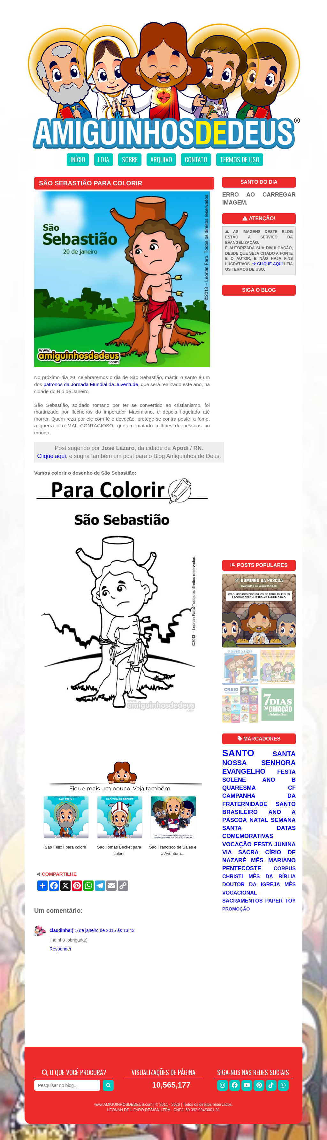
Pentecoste (241, 868)
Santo (238, 753)
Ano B (279, 780)
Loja (103, 159)
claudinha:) (61, 930)
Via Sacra (240, 852)
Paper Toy (280, 900)
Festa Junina (275, 844)
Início (78, 159)
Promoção (236, 908)
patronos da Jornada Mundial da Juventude (90, 384)
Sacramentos (242, 900)
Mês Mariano (273, 860)
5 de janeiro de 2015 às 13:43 (104, 930)
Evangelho (243, 771)
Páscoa (234, 820)
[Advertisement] (122, 741)
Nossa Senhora (259, 763)
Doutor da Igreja (251, 884)
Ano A (282, 812)
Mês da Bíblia (272, 876)
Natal (258, 820)
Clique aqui (51, 456)
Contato (196, 159)
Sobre (130, 159)
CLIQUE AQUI (267, 264)
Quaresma (239, 788)
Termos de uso (239, 159)
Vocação (237, 844)
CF (292, 788)
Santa (284, 754)
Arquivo (161, 159)
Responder (60, 948)
